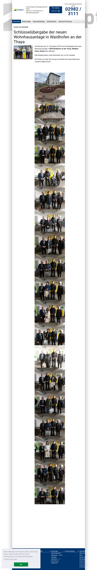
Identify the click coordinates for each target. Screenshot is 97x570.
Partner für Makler (84, 561)
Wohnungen (26, 21)
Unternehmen (51, 21)
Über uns (81, 553)
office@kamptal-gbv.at (32, 12)
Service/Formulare (65, 21)
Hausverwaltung (39, 21)
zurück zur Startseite (21, 27)
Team (81, 555)
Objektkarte (54, 563)
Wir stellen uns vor (55, 9)
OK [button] (21, 564)
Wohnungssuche (56, 553)
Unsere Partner (83, 563)
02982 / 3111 (73, 11)
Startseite (16, 21)
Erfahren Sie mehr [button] (10, 559)
